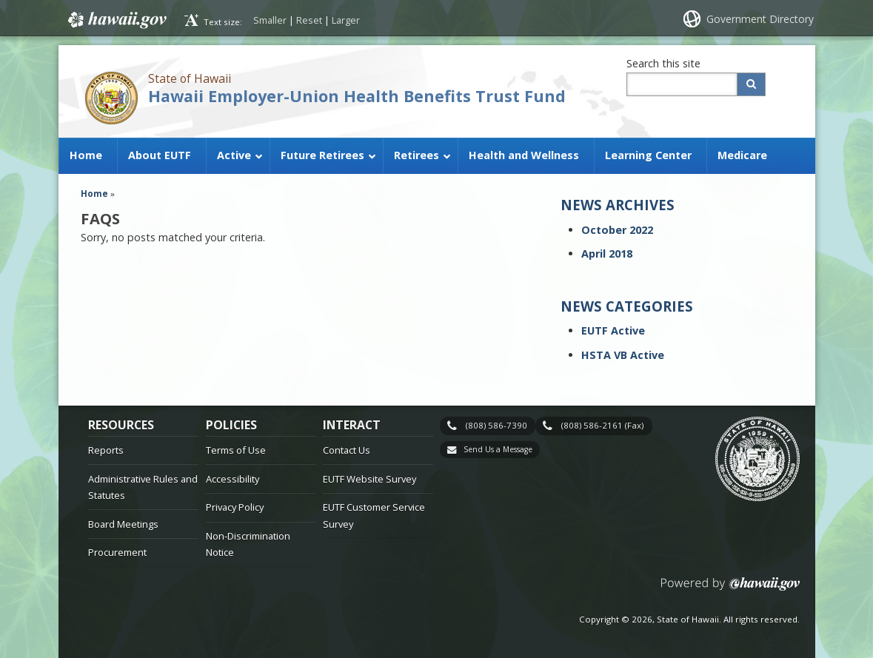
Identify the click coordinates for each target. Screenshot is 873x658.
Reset (309, 20)
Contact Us (346, 450)
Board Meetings (123, 524)
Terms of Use (236, 450)
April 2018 (606, 253)
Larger (346, 20)
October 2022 (617, 230)
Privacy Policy (235, 507)
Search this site (663, 63)
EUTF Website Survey (369, 479)
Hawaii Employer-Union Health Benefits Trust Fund (357, 96)
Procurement (117, 552)
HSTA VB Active (622, 355)
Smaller (270, 20)
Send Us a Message (498, 449)
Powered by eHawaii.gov (730, 589)
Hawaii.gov (116, 20)
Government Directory (760, 19)
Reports (106, 450)
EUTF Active (613, 330)
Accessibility (232, 479)
